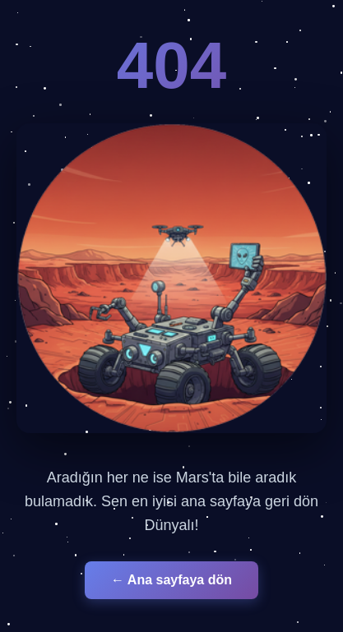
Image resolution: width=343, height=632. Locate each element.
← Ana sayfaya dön (171, 580)
